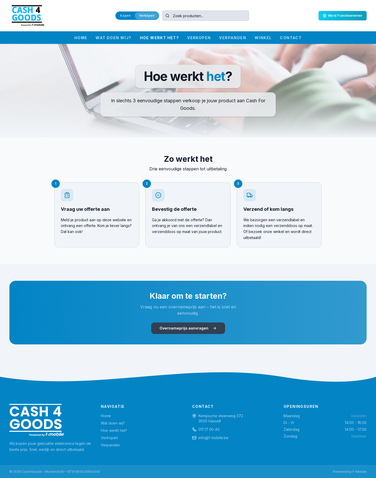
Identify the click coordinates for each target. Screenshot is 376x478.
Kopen (125, 15)
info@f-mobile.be (213, 437)
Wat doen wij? (113, 423)
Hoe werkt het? (114, 430)
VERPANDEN (232, 37)
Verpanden (110, 445)
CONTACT (291, 37)
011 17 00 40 (209, 429)
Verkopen (146, 15)
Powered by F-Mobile (350, 472)
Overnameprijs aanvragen (188, 328)
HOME (80, 37)
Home (106, 416)
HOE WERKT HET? (159, 37)
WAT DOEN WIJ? (113, 37)
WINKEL (263, 37)
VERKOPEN (199, 37)
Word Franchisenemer (342, 15)
